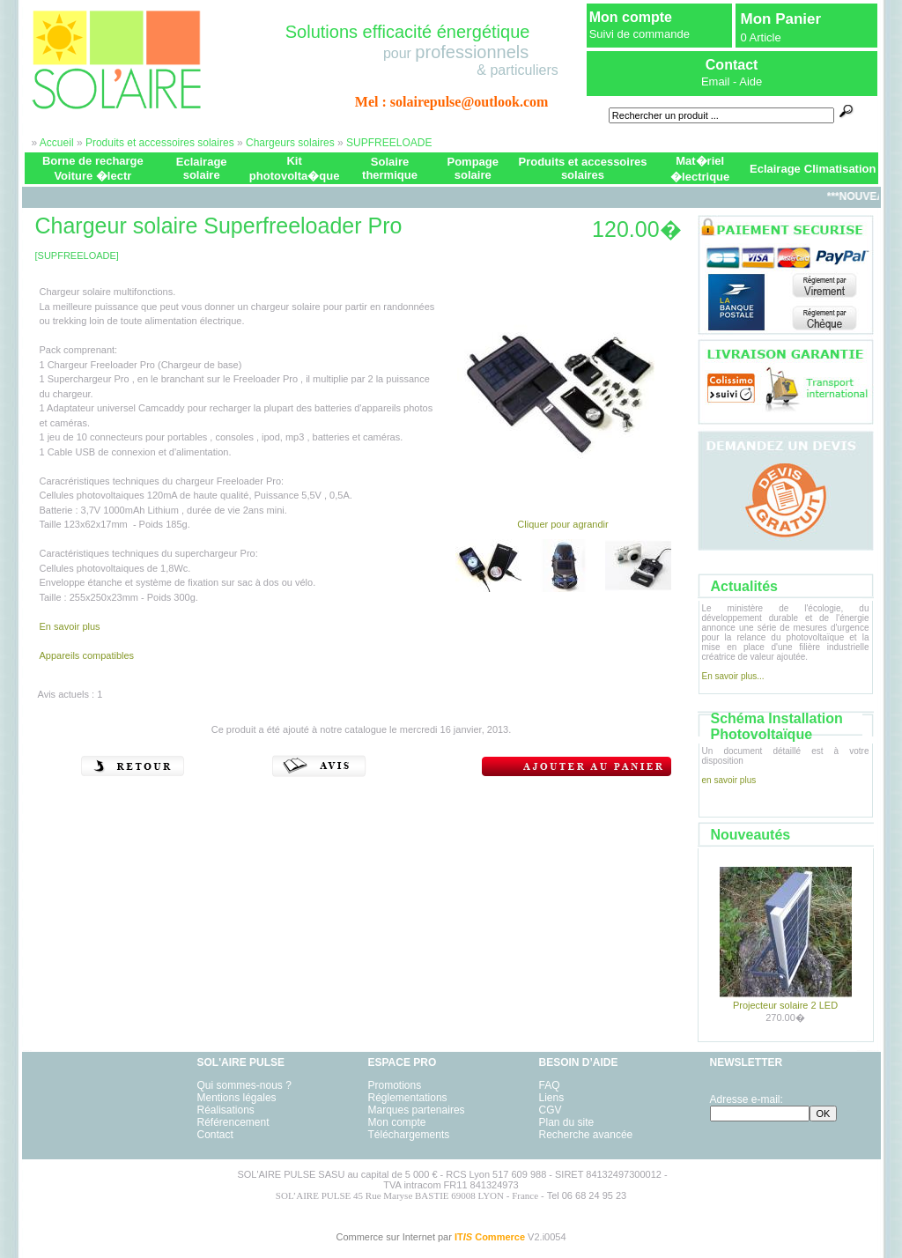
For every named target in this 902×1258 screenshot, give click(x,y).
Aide (750, 81)
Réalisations (226, 1110)
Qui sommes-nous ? (244, 1085)
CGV (550, 1110)
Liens (552, 1098)
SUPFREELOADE (389, 143)
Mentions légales (237, 1098)
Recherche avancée (586, 1134)
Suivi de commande (639, 34)
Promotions (395, 1085)
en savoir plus (729, 780)
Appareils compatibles (87, 655)
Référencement (233, 1122)
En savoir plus (70, 626)
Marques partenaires (416, 1110)
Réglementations (407, 1098)
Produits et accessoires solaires (159, 143)
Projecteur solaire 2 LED (785, 1005)
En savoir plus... (733, 676)
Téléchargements (409, 1134)
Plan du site (567, 1122)
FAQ (549, 1085)
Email (715, 81)
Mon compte (630, 17)
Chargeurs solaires (290, 143)
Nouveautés (751, 834)
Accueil (57, 143)
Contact (215, 1134)
